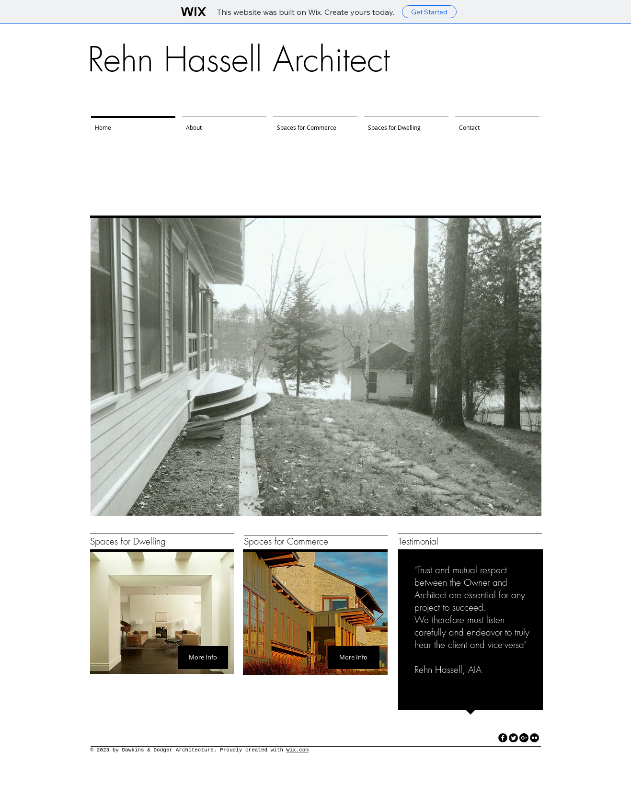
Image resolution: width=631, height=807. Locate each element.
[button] (316, 367)
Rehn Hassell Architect (239, 59)
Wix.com (298, 750)
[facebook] (502, 737)
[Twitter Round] (513, 737)
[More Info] (203, 657)
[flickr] (534, 737)
